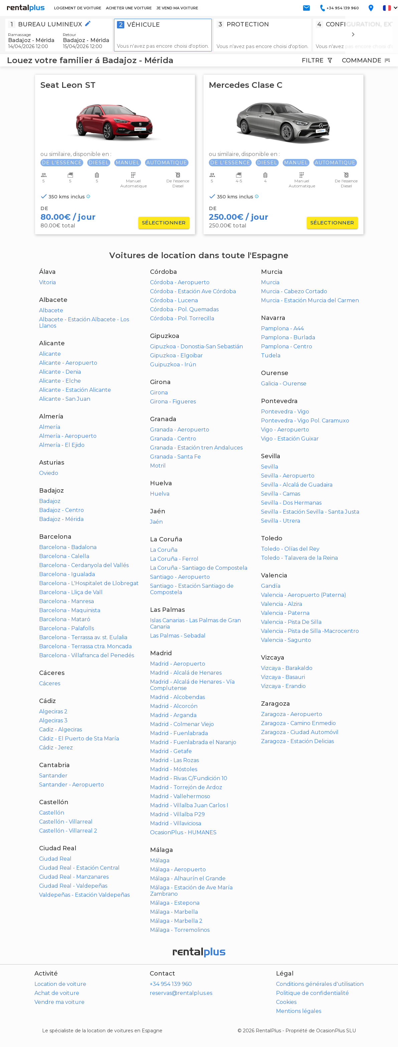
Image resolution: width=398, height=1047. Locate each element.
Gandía (270, 586)
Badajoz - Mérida (61, 519)
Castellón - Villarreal (66, 822)
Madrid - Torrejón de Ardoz (186, 787)
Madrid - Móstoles (173, 769)
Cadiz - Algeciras (60, 729)
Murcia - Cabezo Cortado (294, 291)
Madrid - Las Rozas (174, 760)
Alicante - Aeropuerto (68, 363)
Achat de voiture (56, 993)
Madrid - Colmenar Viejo (182, 724)
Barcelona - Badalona (68, 547)
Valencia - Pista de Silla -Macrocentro (310, 631)
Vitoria (47, 282)
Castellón (51, 813)
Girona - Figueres (173, 401)
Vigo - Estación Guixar (290, 438)
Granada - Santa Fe (175, 457)
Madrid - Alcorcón (173, 706)
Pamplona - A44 (282, 328)
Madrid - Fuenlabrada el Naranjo (193, 742)
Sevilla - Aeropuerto (287, 476)
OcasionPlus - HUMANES (183, 832)
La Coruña (163, 550)
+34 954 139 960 (171, 984)
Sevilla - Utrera (280, 521)
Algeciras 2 (53, 711)
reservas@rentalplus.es (181, 993)
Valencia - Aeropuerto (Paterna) (303, 595)
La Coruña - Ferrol (174, 559)
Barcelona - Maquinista (69, 610)
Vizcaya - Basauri (283, 677)
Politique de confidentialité (312, 993)
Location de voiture (60, 984)
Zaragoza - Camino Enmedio (298, 723)
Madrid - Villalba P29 (177, 814)
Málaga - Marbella (174, 912)
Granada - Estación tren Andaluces (196, 448)
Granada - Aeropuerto (179, 429)
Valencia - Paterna (285, 613)
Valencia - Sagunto (286, 640)
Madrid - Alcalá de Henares (186, 673)
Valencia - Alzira (281, 604)
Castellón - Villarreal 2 (68, 831)
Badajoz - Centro (61, 510)
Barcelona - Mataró (64, 619)
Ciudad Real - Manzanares (74, 877)
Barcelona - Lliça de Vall (71, 592)
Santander (53, 775)
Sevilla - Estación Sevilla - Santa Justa (310, 512)
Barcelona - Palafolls (66, 628)
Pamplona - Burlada (288, 337)
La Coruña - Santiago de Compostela (198, 568)
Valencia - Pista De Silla (291, 622)
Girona (159, 392)
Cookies (286, 1002)
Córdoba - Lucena (174, 300)
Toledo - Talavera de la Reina (299, 558)
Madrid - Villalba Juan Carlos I (189, 805)
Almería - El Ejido (62, 445)
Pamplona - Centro (286, 346)
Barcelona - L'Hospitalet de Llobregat (89, 583)
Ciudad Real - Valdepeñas (73, 886)
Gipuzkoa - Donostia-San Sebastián (196, 346)
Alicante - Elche (60, 381)
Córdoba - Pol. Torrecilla (182, 318)
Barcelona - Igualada (67, 574)
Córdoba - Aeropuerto (180, 282)
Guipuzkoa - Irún (173, 364)
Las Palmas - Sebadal (178, 636)
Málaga (159, 860)
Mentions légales (298, 1011)
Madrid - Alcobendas (177, 697)
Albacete (51, 310)
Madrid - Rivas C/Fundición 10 (188, 778)
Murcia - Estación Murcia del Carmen (310, 300)
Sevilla (269, 467)
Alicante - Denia (60, 372)
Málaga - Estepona (175, 903)
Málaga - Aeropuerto (178, 869)
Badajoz (49, 501)
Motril (158, 466)
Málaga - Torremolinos (180, 930)
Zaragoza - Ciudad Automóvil (300, 732)
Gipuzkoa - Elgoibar (176, 355)
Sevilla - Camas (280, 494)
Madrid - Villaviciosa (175, 823)
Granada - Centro (173, 438)
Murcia (270, 282)
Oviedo (48, 473)
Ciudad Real (55, 859)
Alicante (50, 354)
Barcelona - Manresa (66, 601)
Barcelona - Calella (64, 556)
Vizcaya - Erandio (283, 686)
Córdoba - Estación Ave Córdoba (193, 291)
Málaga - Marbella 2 (176, 921)
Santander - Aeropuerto (71, 784)
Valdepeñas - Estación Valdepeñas (84, 895)
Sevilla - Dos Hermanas (291, 503)
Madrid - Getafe (171, 751)
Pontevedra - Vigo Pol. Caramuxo (305, 420)
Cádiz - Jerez (56, 747)
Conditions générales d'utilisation (320, 984)
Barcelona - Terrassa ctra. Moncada (85, 646)
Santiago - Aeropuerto (180, 577)
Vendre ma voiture (59, 1002)
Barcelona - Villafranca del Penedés (86, 655)
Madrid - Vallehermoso (180, 796)
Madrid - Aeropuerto (177, 664)
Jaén (156, 522)
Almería (49, 427)
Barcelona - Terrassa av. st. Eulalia (83, 637)
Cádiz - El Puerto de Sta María (79, 738)
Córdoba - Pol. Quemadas (184, 309)
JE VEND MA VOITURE (177, 8)
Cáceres (49, 683)
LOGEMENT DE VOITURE (77, 8)
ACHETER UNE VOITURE (129, 8)
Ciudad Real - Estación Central (79, 868)
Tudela (270, 355)
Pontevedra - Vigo (285, 411)
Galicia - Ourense (283, 383)
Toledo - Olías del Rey (290, 549)
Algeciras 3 (53, 720)
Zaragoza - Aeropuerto (291, 714)
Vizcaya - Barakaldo (286, 668)
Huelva (159, 494)
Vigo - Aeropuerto (285, 429)
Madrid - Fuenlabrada (179, 733)
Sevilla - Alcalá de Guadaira (297, 485)
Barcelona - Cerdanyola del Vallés (84, 565)
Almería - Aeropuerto (68, 436)
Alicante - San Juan (64, 399)
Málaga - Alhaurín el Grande (188, 878)
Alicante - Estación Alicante (75, 390)
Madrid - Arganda (173, 715)
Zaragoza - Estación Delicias (297, 741)
